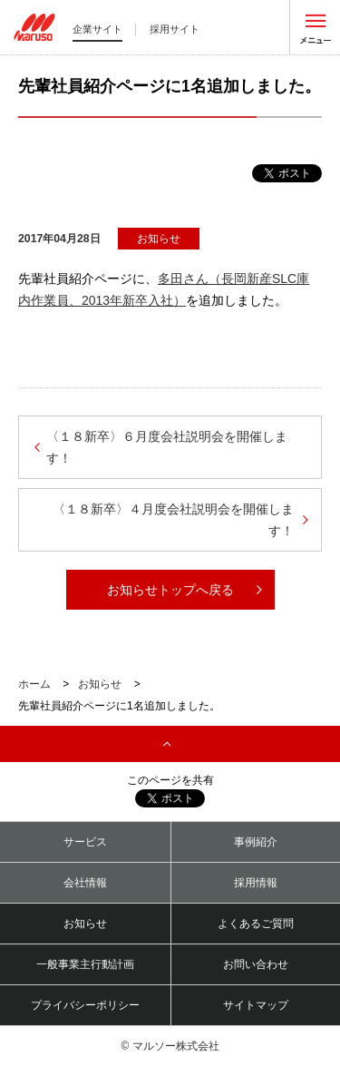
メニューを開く (314, 27)
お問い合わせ (255, 964)
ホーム (34, 684)
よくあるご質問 (256, 923)
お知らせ (99, 684)
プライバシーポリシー (85, 1005)
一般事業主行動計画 (85, 964)
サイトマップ (255, 1005)
